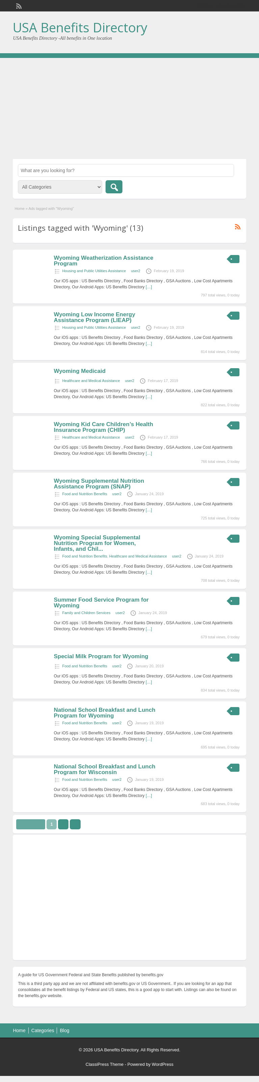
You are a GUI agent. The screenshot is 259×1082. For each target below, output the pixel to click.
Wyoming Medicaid (80, 371)
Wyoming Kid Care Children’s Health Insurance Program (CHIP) (103, 427)
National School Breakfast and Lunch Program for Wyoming (104, 713)
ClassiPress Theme (104, 1064)
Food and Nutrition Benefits (84, 494)
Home (19, 208)
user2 (135, 271)
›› (75, 824)
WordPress (162, 1064)
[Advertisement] (129, 108)
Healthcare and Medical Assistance (91, 381)
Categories (42, 1030)
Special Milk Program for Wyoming (101, 656)
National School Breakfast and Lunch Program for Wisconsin (104, 769)
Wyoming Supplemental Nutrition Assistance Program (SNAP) (99, 484)
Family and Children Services (86, 613)
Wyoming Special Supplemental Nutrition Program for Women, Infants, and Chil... (97, 543)
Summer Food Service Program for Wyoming (101, 603)
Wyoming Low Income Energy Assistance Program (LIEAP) (94, 317)
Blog (64, 1030)
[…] (149, 287)
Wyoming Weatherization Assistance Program (103, 261)
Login (237, 5)
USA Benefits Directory (80, 27)
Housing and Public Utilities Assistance (94, 271)
